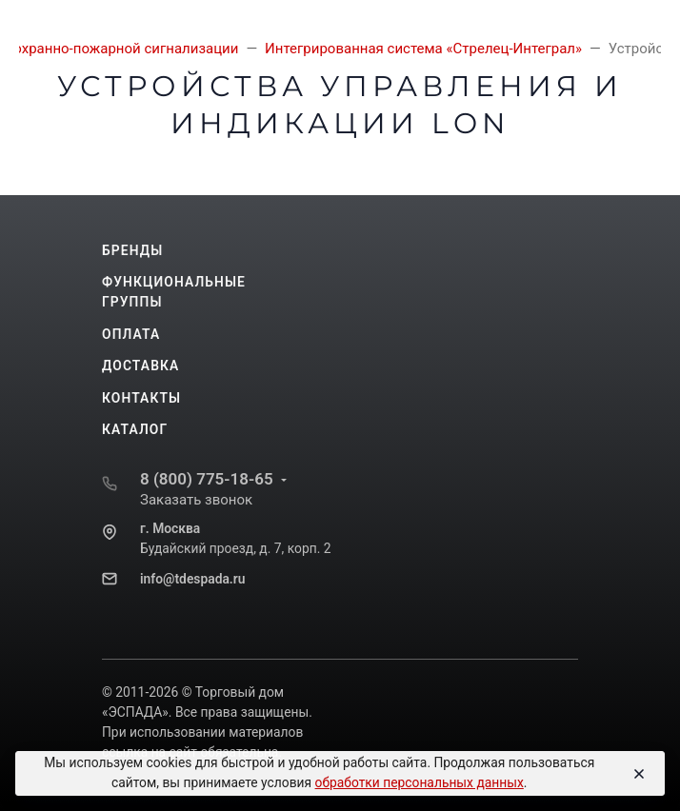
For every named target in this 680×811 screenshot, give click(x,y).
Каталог (135, 429)
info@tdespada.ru (192, 578)
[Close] (636, 774)
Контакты (141, 398)
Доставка (140, 365)
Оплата (131, 334)
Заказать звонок (196, 499)
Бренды (132, 250)
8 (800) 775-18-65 (206, 478)
